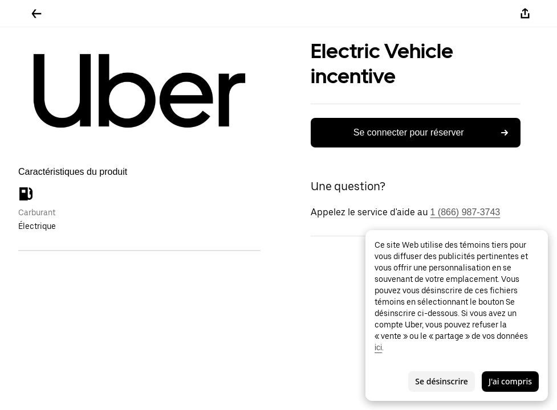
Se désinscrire (441, 381)
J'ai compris (510, 381)
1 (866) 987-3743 (465, 212)
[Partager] (525, 13)
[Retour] (36, 13)
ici (378, 347)
